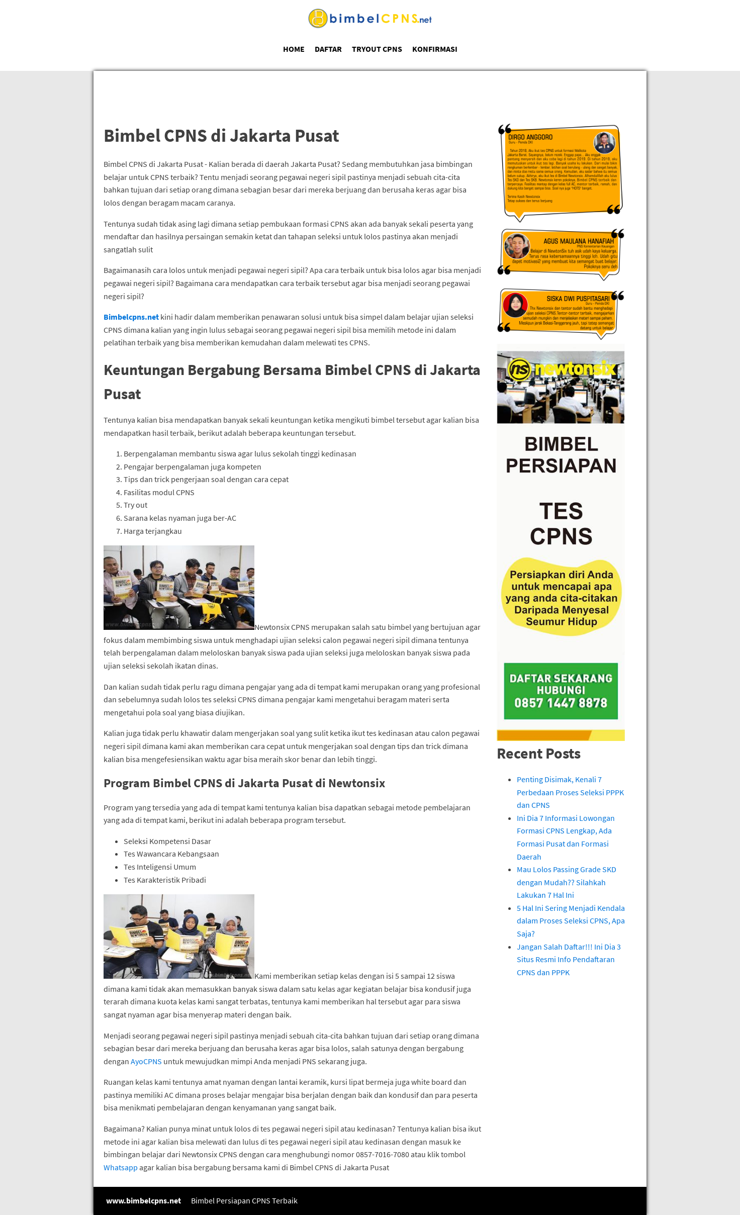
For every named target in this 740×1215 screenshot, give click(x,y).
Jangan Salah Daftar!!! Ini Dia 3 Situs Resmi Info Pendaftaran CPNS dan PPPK (569, 959)
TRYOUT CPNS (377, 49)
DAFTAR (328, 49)
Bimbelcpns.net (131, 317)
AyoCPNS (146, 1061)
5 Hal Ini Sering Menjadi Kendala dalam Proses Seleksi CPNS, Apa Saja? (571, 921)
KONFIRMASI (434, 49)
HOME (294, 49)
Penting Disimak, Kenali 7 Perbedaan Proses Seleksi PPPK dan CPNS (570, 792)
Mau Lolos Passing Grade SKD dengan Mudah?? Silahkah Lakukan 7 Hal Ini (566, 882)
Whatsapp (121, 1167)
